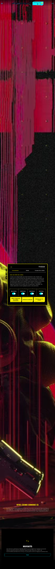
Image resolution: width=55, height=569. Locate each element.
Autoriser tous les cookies (39, 299)
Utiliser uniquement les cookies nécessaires (15, 299)
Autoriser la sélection (27, 299)
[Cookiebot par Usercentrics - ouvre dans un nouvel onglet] (39, 267)
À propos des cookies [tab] (40, 270)
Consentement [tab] (15, 270)
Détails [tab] (27, 270)
